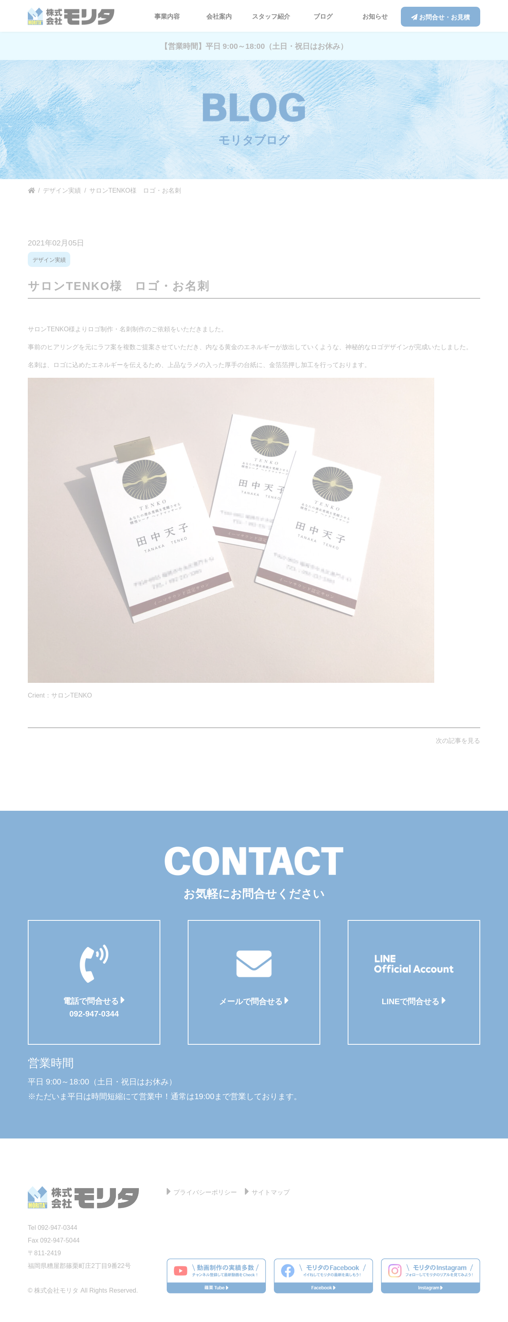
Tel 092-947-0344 (52, 1227)
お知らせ (375, 16)
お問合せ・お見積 (440, 17)
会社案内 (219, 16)
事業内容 (167, 16)
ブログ (323, 16)
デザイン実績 (49, 260)
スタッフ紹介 (271, 16)
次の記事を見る (458, 740)
